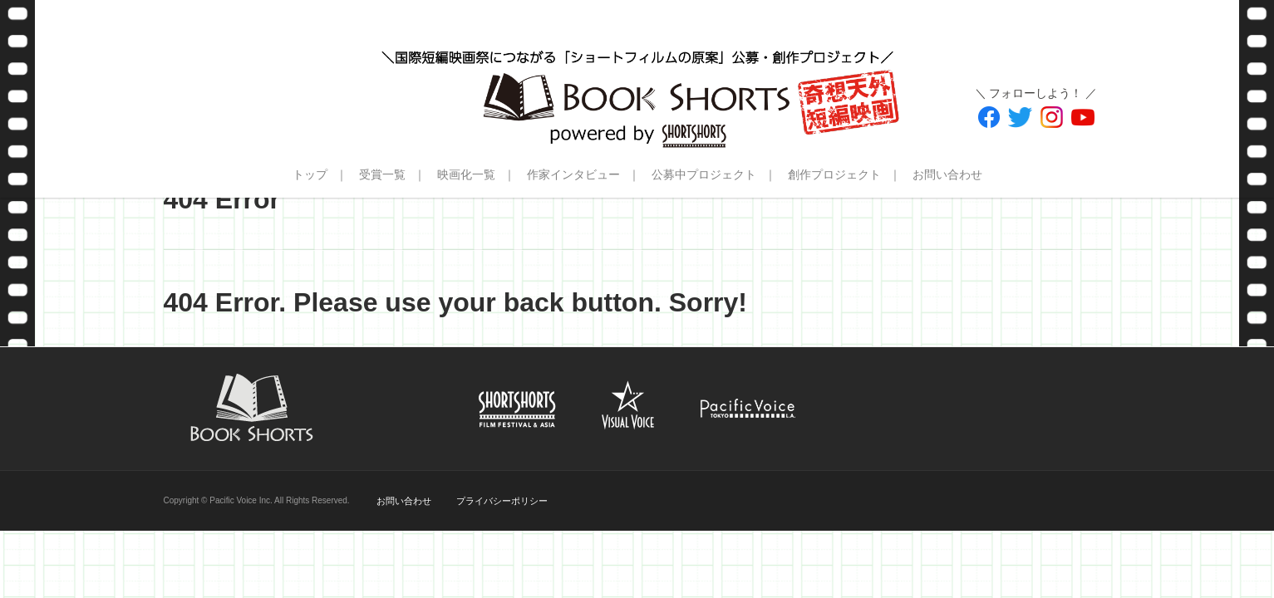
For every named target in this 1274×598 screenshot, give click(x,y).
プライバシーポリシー (502, 501)
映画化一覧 (466, 174)
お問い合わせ (947, 174)
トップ (310, 174)
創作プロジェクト (834, 174)
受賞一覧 (382, 174)
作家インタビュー (573, 174)
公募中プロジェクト (704, 174)
